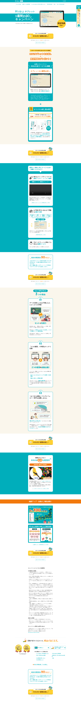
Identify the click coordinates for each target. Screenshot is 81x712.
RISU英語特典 (49, 4)
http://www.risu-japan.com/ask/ (33, 632)
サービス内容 (18, 4)
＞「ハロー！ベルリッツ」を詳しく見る (40, 488)
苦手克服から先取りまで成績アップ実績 (59, 648)
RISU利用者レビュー (40, 659)
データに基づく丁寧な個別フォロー (42, 653)
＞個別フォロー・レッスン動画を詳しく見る (40, 202)
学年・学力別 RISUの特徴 (40, 655)
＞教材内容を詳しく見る (40, 234)
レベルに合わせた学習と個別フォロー (38, 4)
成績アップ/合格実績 (26, 4)
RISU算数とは (40, 647)
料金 (54, 4)
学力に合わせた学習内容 (56, 653)
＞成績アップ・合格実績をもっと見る (40, 544)
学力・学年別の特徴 (60, 4)
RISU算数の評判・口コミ (40, 658)
